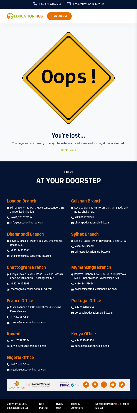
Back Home (68, 150)
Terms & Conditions (77, 406)
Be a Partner (44, 406)
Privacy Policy (58, 406)
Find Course (59, 16)
